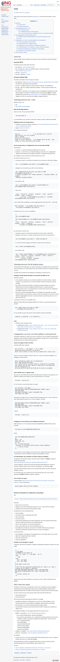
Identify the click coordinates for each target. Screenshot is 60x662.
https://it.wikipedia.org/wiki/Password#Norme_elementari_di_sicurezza (33, 647)
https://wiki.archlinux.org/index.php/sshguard (37, 631)
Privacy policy (16, 660)
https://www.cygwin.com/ (34, 94)
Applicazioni (23, 652)
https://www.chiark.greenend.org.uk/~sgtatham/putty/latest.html (35, 499)
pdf (16, 104)
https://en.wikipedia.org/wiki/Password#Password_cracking (30, 649)
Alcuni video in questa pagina (23, 106)
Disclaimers (28, 660)
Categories (17, 652)
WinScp (25, 67)
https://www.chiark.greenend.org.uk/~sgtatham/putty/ (38, 82)
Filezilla (28, 74)
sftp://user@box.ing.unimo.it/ (23, 70)
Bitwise (23, 637)
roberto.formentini (24, 128)
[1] (28, 91)
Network (29, 652)
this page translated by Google (21, 12)
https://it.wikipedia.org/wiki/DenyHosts (37, 633)
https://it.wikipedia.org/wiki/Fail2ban (36, 613)
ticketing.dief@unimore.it (46, 124)
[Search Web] (53, 5)
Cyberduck (23, 72)
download (30, 67)
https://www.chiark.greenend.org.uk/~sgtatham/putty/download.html (30, 462)
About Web (22, 660)
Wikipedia (35, 16)
